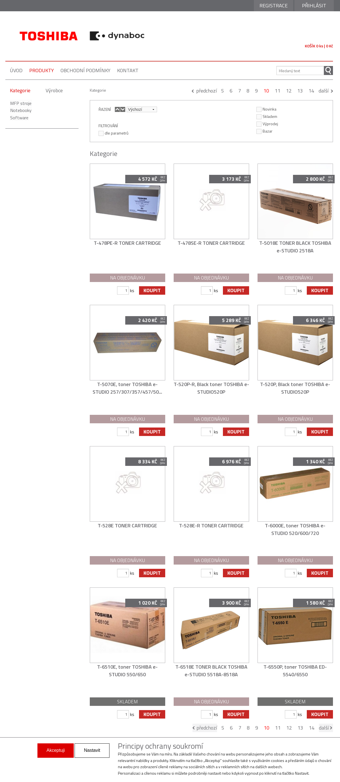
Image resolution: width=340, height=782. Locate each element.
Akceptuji (55, 750)
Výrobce (54, 90)
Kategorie (20, 90)
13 (300, 90)
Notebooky (20, 110)
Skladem (266, 116)
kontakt (127, 70)
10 (266, 90)
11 (277, 90)
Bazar (264, 131)
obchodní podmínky (85, 70)
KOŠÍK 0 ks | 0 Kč (319, 46)
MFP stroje (20, 103)
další (323, 90)
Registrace (274, 5)
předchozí (206, 90)
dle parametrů (113, 133)
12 (289, 90)
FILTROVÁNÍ (108, 125)
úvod (16, 70)
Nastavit (92, 750)
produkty (41, 70)
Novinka (266, 109)
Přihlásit (314, 5)
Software (19, 117)
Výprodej (267, 123)
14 (311, 90)
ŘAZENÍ (105, 109)
